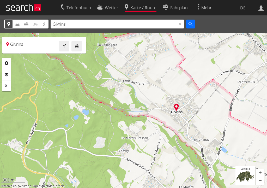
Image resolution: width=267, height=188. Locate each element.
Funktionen (6, 85)
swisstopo (24, 186)
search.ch (10, 186)
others (60, 186)
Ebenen (6, 74)
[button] (260, 173)
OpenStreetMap (43, 186)
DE (243, 8)
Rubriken (6, 63)
